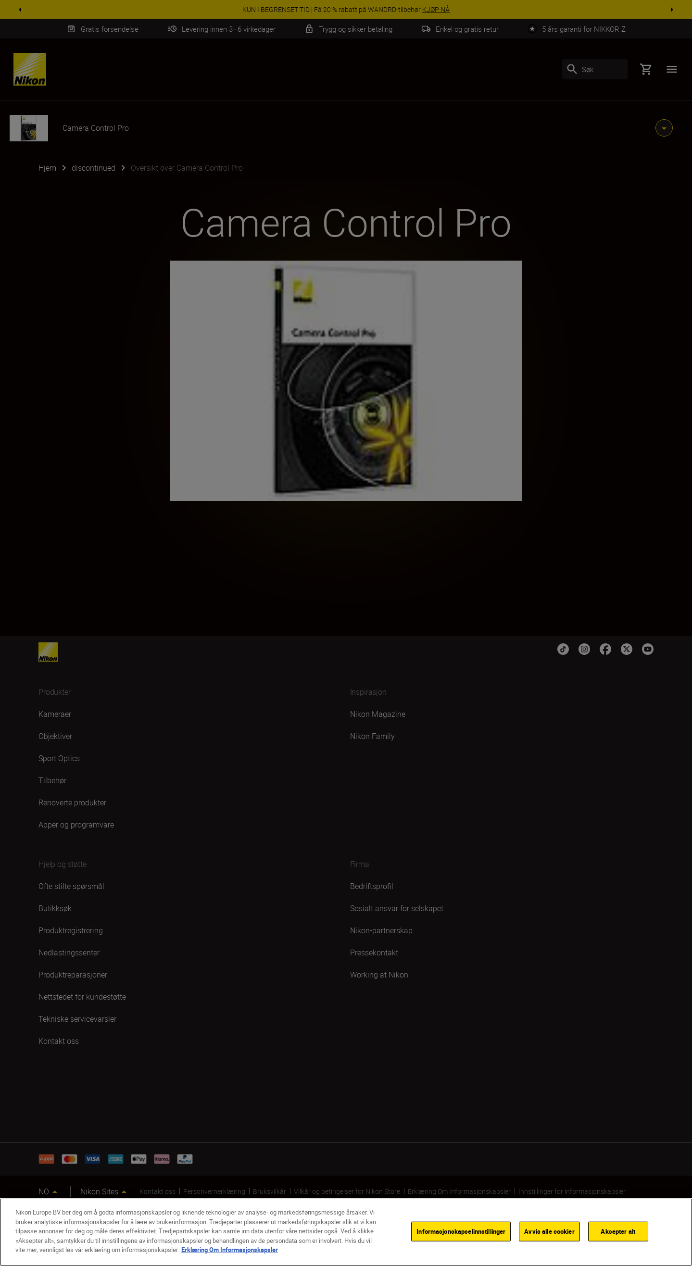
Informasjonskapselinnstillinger (460, 1231)
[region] (346, 1232)
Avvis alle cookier (549, 1231)
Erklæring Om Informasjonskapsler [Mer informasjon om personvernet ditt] (229, 1249)
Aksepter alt (618, 1231)
